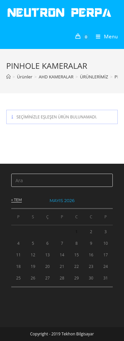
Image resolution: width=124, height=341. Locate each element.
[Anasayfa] (8, 77)
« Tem (16, 199)
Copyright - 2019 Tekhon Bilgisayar (62, 334)
